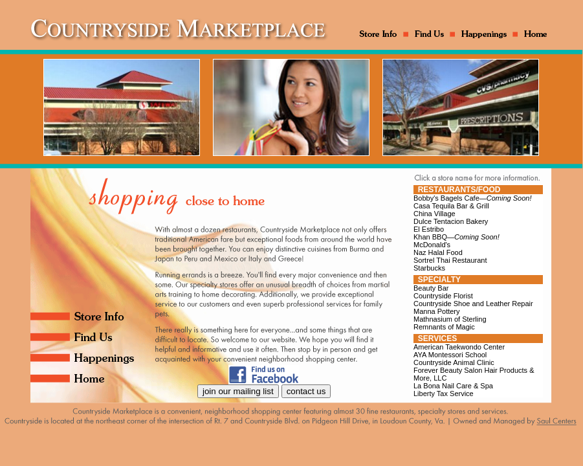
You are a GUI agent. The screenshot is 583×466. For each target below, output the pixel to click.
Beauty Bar (430, 288)
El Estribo (428, 229)
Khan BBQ (456, 237)
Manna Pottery (436, 311)
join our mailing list (238, 391)
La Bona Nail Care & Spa (453, 386)
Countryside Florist (443, 296)
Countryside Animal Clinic (453, 362)
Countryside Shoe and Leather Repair (473, 303)
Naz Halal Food (438, 252)
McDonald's (431, 245)
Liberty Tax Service (443, 393)
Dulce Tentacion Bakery (450, 221)
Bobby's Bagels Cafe (472, 198)
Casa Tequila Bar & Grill (451, 206)
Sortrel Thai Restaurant (450, 260)
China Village (434, 213)
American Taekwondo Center (459, 347)
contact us (306, 391)
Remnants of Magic (444, 327)
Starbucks (429, 268)
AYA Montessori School (450, 355)
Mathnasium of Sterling (450, 319)
